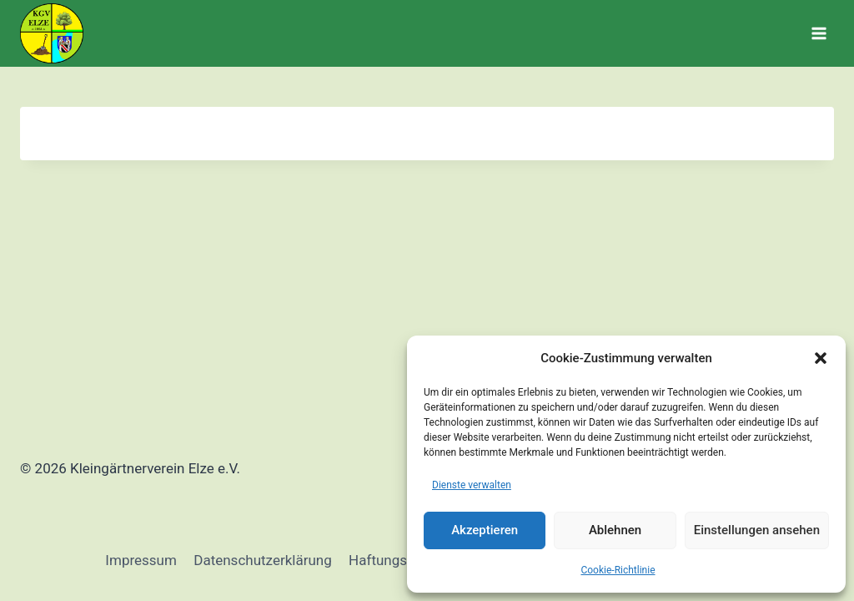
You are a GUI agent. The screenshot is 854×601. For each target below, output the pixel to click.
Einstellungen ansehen (757, 530)
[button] (820, 358)
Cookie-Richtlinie (617, 570)
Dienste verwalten (471, 485)
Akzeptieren (484, 530)
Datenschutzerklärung (262, 560)
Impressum (141, 560)
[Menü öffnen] (818, 33)
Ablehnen (615, 530)
